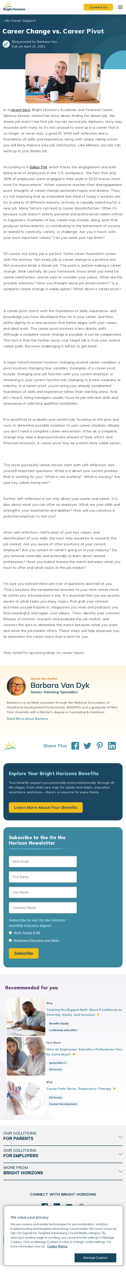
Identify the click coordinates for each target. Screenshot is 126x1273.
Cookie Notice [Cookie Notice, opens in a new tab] (57, 1246)
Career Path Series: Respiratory (84, 1093)
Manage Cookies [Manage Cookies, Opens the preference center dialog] (95, 1257)
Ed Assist (59, 1071)
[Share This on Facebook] (73, 746)
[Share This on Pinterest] (97, 746)
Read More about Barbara (27, 719)
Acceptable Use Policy (59, 1266)
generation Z (61, 1065)
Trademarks (84, 1266)
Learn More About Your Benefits (45, 807)
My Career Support (20, 21)
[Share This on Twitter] (85, 746)
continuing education (66, 1030)
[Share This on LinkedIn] (110, 746)
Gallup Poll (38, 167)
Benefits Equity (62, 1023)
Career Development (66, 1108)
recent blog (20, 109)
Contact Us (98, 7)
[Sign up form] (43, 907)
